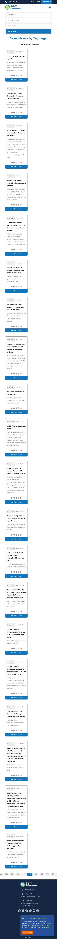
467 (29, 874)
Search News (12, 31)
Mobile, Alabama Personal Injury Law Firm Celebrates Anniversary (16, 133)
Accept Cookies (28, 932)
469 (41, 874)
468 (35, 874)
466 (24, 874)
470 (47, 874)
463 (6, 874)
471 (53, 874)
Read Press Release (16, 79)
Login (38, 1)
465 (18, 874)
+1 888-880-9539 (11, 2)
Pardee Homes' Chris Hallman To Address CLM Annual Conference (16, 307)
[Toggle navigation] (49, 7)
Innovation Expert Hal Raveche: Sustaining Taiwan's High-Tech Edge (16, 714)
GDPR (48, 927)
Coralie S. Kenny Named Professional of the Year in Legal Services (16, 518)
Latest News (11, 15)
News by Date (12, 26)
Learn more (45, 925)
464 (12, 874)
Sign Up (32, 1)
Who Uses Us (28, 937)
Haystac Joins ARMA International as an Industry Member (16, 183)
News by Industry (13, 20)
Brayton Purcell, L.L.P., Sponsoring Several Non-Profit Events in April (15, 270)
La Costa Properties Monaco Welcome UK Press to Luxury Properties (16, 471)
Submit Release (46, 1)
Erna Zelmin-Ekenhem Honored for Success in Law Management (15, 96)
